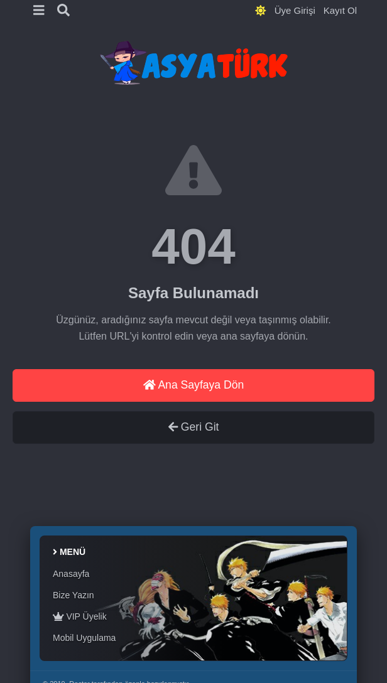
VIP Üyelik (80, 616)
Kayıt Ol (340, 10)
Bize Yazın (73, 595)
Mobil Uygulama (84, 638)
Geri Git (193, 427)
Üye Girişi (295, 10)
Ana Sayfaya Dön (193, 385)
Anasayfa (71, 574)
